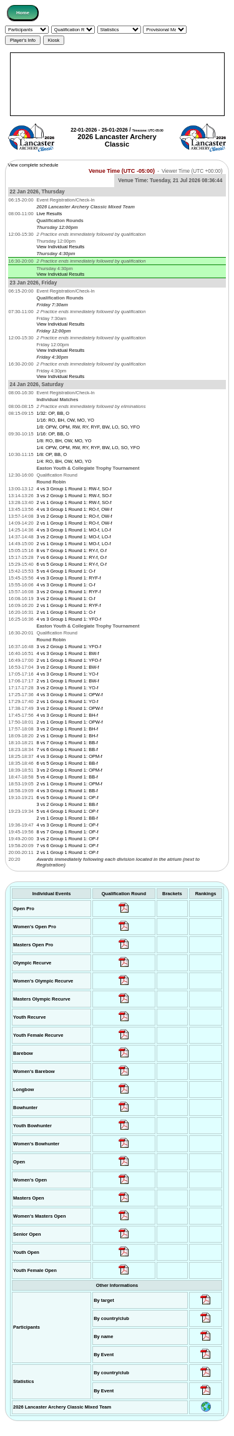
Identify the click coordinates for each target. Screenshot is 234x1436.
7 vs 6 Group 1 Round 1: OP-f (67, 845)
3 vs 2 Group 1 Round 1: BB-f (66, 804)
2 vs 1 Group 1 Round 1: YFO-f (68, 660)
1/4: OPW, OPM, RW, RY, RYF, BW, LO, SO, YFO (88, 447)
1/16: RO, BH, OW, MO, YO (65, 420)
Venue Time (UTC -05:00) (122, 171)
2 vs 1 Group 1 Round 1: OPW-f (69, 722)
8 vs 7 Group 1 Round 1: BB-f (66, 742)
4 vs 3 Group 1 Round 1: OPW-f (69, 694)
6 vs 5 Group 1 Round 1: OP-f (67, 797)
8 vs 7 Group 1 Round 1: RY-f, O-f (71, 550)
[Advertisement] (117, 84)
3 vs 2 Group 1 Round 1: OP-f (67, 839)
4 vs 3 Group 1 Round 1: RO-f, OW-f (74, 509)
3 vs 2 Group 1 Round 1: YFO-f (68, 646)
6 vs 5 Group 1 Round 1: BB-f (66, 763)
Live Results (49, 213)
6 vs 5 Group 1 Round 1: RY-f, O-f (71, 564)
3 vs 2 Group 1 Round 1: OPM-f (69, 770)
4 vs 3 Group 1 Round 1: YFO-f (68, 619)
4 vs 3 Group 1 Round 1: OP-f (67, 825)
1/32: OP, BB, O (52, 413)
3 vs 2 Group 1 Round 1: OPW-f (69, 708)
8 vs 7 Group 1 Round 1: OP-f (67, 832)
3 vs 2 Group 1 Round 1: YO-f (67, 688)
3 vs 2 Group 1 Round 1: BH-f (67, 729)
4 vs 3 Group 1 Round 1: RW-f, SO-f (73, 489)
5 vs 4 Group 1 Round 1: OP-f (67, 811)
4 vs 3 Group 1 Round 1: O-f (65, 585)
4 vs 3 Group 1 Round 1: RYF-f (68, 578)
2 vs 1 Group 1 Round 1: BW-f (67, 681)
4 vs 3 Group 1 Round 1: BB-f (66, 790)
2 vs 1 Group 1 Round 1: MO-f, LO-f (73, 543)
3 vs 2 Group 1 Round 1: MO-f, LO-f (73, 537)
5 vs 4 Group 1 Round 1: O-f (65, 571)
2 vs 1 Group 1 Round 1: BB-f (66, 818)
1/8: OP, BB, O (51, 454)
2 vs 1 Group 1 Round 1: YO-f (67, 701)
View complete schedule (33, 165)
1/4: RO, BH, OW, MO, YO (63, 461)
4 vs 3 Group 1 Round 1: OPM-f (69, 756)
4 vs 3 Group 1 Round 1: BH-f (67, 715)
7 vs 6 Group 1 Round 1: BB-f (66, 749)
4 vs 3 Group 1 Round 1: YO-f (67, 674)
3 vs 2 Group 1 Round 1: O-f (65, 598)
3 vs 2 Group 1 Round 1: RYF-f (68, 591)
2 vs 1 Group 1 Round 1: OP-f (67, 852)
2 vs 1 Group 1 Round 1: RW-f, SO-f (73, 502)
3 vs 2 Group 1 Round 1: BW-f (67, 667)
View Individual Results (60, 247)
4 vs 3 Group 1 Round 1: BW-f (67, 653)
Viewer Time (192, 171)
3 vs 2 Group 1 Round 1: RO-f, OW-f (74, 516)
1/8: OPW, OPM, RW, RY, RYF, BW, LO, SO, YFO (88, 427)
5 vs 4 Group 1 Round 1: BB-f (66, 777)
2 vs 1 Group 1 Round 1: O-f (65, 612)
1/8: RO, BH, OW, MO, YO (63, 441)
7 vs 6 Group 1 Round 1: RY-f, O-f (71, 557)
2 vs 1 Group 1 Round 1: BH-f (67, 736)
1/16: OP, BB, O (52, 434)
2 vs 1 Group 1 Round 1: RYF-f (68, 605)
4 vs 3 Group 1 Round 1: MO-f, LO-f (73, 530)
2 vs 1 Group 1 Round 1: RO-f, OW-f (74, 523)
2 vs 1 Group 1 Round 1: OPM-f (69, 784)
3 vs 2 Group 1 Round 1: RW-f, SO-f (73, 495)
